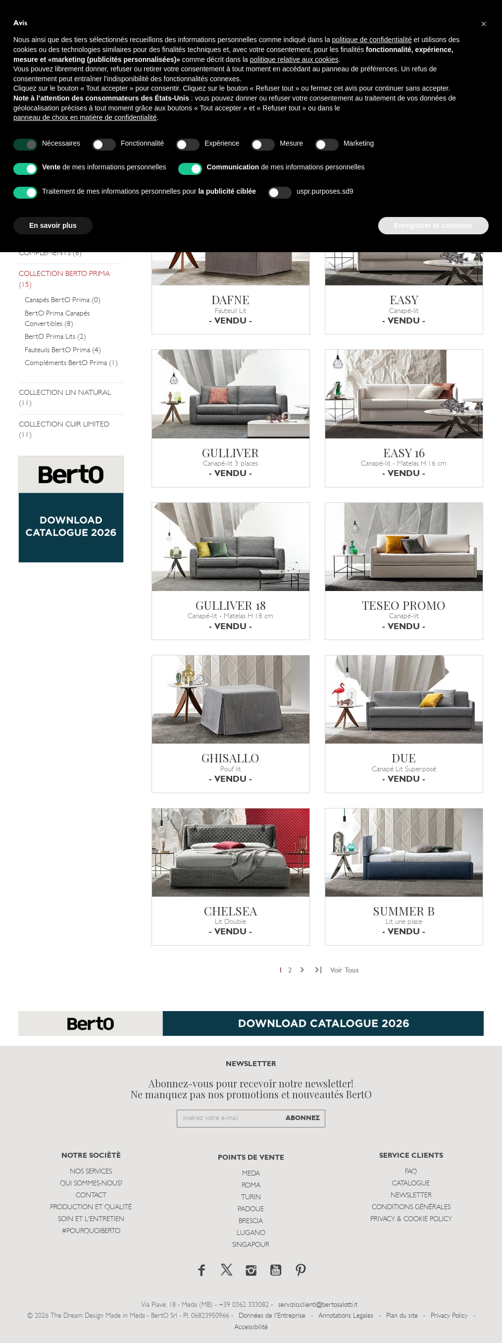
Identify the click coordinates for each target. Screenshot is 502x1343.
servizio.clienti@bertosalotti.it (317, 1305)
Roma (251, 1185)
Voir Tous (344, 970)
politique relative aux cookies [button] (294, 59)
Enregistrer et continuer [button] (433, 225)
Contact (91, 1195)
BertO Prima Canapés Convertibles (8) (57, 319)
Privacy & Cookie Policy (411, 1219)
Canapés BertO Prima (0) (62, 300)
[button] (484, 24)
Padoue (251, 1209)
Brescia (251, 1221)
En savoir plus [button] (53, 225)
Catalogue (411, 1183)
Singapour (250, 1245)
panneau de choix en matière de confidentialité (85, 117)
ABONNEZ (303, 1118)
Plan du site (402, 1316)
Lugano (251, 1233)
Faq (411, 1172)
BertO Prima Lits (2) (55, 337)
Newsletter (411, 1195)
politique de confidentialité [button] (372, 40)
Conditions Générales (411, 1207)
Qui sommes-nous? (91, 1183)
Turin (251, 1197)
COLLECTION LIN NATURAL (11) (65, 398)
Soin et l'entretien (91, 1219)
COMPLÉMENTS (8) (50, 253)
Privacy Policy (449, 1316)
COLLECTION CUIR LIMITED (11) (64, 430)
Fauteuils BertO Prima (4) (63, 350)
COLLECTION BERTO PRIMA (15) (64, 279)
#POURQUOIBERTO (91, 1231)
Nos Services (91, 1172)
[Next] (302, 971)
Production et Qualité (91, 1207)
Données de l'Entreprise (272, 1316)
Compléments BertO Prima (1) (71, 363)
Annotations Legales (345, 1316)
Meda (251, 1174)
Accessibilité (251, 1327)
